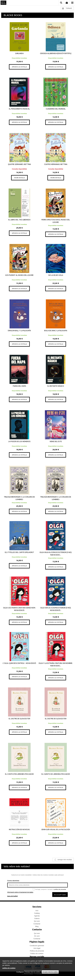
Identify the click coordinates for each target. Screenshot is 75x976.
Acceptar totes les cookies (50, 972)
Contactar (37, 924)
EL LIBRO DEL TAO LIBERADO (19, 220)
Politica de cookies (36, 953)
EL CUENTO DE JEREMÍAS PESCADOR (55, 774)
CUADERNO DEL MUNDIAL (56, 109)
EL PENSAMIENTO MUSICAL (19, 109)
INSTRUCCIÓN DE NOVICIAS (19, 829)
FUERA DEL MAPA (19, 386)
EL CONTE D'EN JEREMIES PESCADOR (19, 774)
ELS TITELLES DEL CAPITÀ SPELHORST (19, 552)
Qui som (37, 921)
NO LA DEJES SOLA (55, 275)
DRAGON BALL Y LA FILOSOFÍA (19, 331)
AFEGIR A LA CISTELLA (19, 67)
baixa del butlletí (12, 896)
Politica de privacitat (37, 951)
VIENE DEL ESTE (56, 441)
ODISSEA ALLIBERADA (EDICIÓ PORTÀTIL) (55, 53)
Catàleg (37, 913)
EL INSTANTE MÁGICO (55, 386)
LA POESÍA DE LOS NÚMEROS (19, 441)
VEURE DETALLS (19, 177)
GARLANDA (19, 53)
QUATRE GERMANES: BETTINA (19, 164)
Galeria (36, 918)
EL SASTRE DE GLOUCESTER (19, 719)
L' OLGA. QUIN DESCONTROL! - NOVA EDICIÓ (19, 663)
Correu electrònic (13, 881)
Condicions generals (37, 945)
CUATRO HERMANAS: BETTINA (55, 164)
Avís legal (37, 948)
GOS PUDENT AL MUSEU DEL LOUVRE (19, 275)
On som (37, 936)
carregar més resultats (64, 859)
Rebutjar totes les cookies (32, 972)
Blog (36, 926)
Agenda (37, 916)
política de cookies (8, 968)
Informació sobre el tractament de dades (20, 892)
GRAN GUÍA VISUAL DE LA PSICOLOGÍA (55, 829)
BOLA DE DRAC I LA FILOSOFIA (55, 331)
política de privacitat (60, 889)
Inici (36, 910)
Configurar (20, 972)
